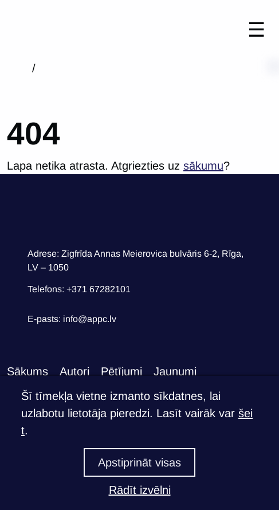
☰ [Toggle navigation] (256, 29)
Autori (74, 371)
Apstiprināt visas (139, 462)
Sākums (27, 371)
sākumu (203, 165)
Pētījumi (121, 371)
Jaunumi (175, 371)
